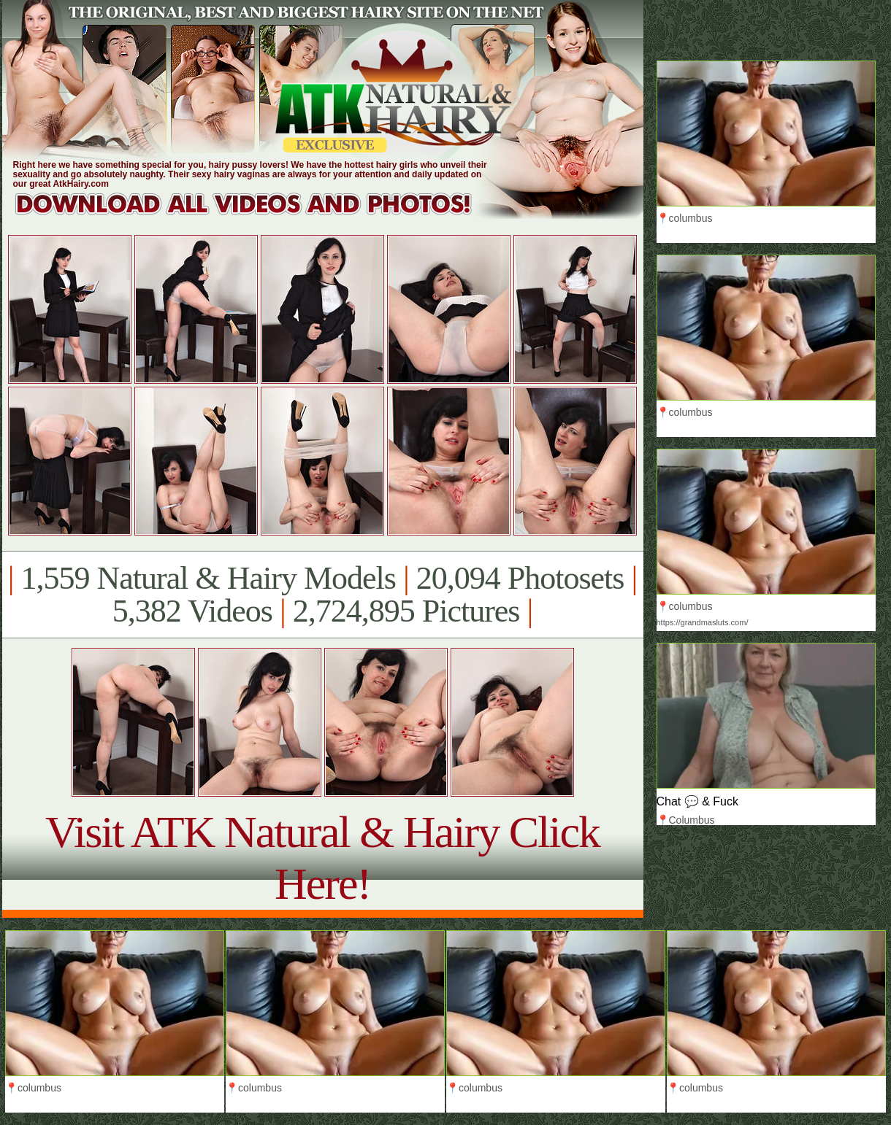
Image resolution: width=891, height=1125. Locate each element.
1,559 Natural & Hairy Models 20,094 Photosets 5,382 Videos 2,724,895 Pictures (322, 594)
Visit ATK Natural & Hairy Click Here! (322, 857)
